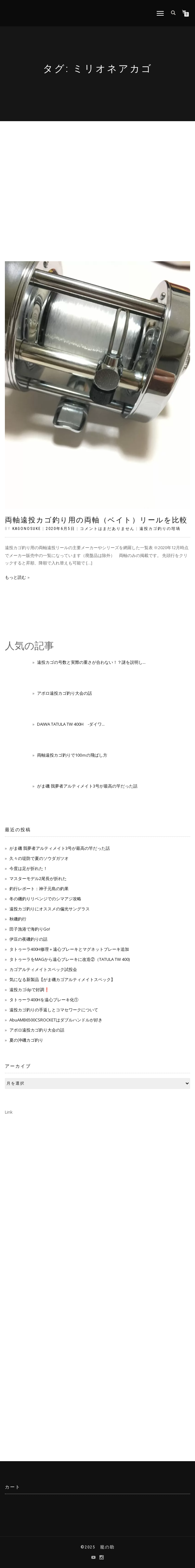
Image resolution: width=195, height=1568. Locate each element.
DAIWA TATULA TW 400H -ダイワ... (71, 724)
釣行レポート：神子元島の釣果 (39, 888)
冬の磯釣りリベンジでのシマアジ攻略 (45, 899)
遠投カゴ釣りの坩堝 (159, 528)
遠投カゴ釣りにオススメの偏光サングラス (49, 909)
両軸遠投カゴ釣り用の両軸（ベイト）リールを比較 (96, 520)
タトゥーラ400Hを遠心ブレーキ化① (43, 1000)
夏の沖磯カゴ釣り (26, 1040)
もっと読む (15, 577)
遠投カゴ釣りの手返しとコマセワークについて (53, 1010)
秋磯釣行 (17, 919)
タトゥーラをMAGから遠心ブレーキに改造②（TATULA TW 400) (69, 959)
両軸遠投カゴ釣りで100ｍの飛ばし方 (72, 755)
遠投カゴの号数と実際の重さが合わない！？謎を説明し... (91, 662)
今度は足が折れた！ (28, 868)
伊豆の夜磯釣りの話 (28, 939)
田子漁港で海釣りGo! (29, 929)
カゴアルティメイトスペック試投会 (43, 969)
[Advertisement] (97, 170)
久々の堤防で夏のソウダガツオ (39, 858)
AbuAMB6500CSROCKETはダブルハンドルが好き (55, 1020)
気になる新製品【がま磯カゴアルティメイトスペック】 (62, 979)
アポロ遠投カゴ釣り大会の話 (64, 693)
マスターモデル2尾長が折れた (38, 878)
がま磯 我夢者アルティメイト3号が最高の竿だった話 (87, 786)
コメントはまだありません (107, 528)
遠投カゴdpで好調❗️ (29, 989)
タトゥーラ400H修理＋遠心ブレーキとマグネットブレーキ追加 (69, 949)
